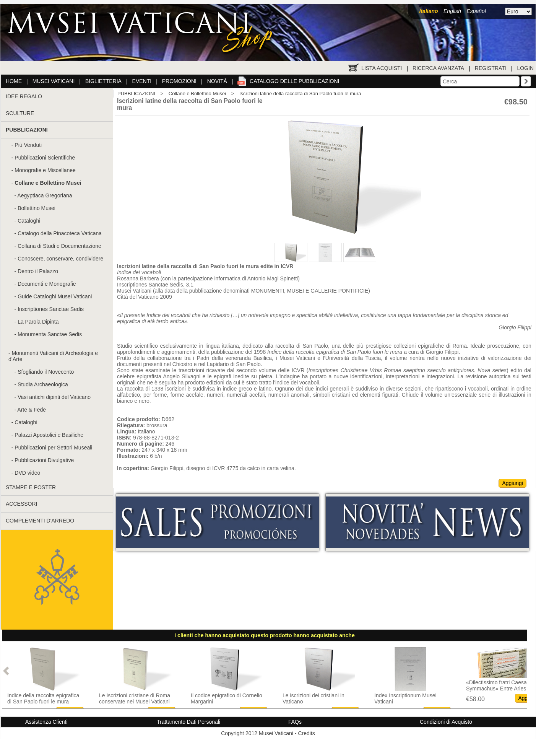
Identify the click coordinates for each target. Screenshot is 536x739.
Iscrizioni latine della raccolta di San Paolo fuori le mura (300, 93)
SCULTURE (20, 113)
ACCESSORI (21, 504)
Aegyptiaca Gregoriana (44, 195)
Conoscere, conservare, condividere (60, 259)
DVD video (27, 473)
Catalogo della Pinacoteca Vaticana (60, 233)
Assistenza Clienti (46, 722)
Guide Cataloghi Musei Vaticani (55, 296)
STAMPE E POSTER (31, 487)
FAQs (295, 722)
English (452, 11)
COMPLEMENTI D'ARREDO (40, 521)
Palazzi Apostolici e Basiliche (49, 435)
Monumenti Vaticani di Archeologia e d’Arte (53, 356)
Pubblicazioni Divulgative (44, 460)
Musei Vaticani (53, 81)
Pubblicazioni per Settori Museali (53, 447)
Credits (306, 733)
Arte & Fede (31, 410)
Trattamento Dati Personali (188, 722)
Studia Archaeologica (43, 384)
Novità (217, 81)
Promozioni (179, 81)
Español (476, 11)
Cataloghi (29, 221)
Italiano (428, 11)
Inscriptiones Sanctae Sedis (51, 309)
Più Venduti (28, 145)
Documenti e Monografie (47, 284)
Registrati (491, 68)
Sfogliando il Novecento (46, 372)
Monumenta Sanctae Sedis (50, 334)
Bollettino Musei (36, 208)
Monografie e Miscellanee (45, 170)
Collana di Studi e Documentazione (59, 246)
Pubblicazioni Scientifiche (45, 158)
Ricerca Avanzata (438, 68)
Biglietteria (103, 81)
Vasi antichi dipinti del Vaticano (54, 397)
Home (14, 81)
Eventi (142, 81)
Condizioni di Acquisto (446, 722)
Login (525, 68)
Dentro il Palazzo (38, 271)
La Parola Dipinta (38, 322)
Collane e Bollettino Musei (197, 93)
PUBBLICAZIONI (136, 93)
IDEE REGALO (24, 96)
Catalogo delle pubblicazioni (294, 81)
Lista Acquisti (381, 68)
